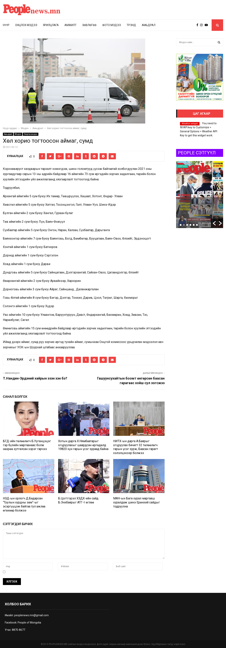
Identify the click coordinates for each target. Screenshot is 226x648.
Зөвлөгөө (89, 25)
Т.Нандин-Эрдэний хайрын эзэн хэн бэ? (35, 378)
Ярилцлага (51, 25)
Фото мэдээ (111, 25)
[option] (199, 194)
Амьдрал (148, 25)
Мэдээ (18, 134)
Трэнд (131, 25)
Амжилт (70, 25)
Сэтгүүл (182, 166)
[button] (214, 223)
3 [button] (187, 225)
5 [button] (193, 225)
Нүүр (6, 25)
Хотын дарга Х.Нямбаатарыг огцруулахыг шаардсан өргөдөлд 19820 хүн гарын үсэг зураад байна (83, 445)
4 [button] (190, 225)
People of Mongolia (29, 622)
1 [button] (180, 225)
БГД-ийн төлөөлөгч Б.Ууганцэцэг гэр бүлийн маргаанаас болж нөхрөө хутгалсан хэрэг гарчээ (27, 445)
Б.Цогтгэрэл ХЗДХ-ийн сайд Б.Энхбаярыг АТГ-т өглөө (78, 500)
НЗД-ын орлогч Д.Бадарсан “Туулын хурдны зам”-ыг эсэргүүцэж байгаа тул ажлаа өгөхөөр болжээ (24, 504)
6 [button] (197, 225)
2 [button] (184, 225)
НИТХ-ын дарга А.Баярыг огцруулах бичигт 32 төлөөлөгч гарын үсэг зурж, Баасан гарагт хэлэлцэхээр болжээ (135, 447)
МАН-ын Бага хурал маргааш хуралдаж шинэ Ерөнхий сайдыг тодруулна (136, 502)
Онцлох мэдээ (26, 25)
